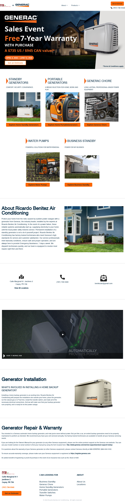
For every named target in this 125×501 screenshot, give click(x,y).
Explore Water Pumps (38, 185)
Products (75, 5)
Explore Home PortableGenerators (62, 125)
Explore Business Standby (78, 185)
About (64, 5)
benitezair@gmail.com (103, 283)
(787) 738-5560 (119, 8)
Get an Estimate (117, 3)
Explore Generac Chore (97, 125)
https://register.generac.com (81, 453)
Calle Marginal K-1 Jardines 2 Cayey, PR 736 (10, 479)
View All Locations (21, 288)
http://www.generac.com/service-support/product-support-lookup (89, 445)
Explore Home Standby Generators (23, 125)
